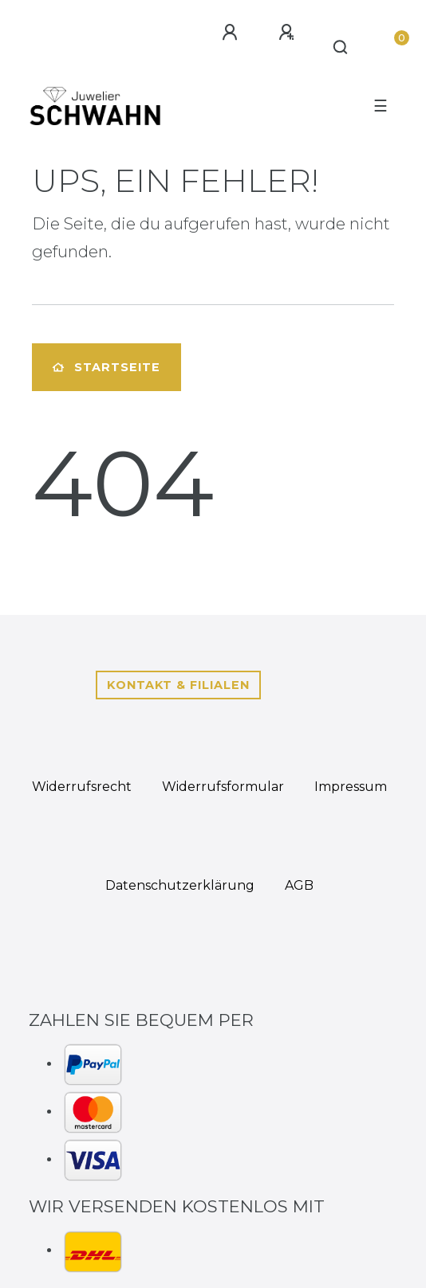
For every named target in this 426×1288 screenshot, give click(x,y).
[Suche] (341, 47)
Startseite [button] (106, 367)
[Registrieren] (286, 32)
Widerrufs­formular (223, 786)
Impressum (350, 786)
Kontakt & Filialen (178, 685)
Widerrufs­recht (82, 786)
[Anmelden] (230, 32)
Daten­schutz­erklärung (179, 885)
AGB (299, 885)
